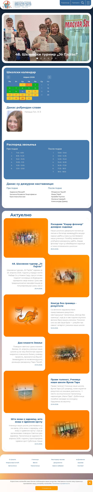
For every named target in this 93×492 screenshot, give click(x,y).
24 (35, 95)
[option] (46, 38)
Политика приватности (61, 483)
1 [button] (37, 58)
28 (16, 98)
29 (23, 98)
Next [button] (85, 38)
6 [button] (56, 58)
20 (10, 95)
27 (10, 98)
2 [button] (41, 58)
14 (16, 91)
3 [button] (44, 58)
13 (9, 91)
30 (29, 98)
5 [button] (52, 58)
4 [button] (48, 58)
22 (22, 95)
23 (29, 95)
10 (35, 88)
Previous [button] (7, 38)
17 (35, 91)
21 (16, 95)
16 (29, 91)
